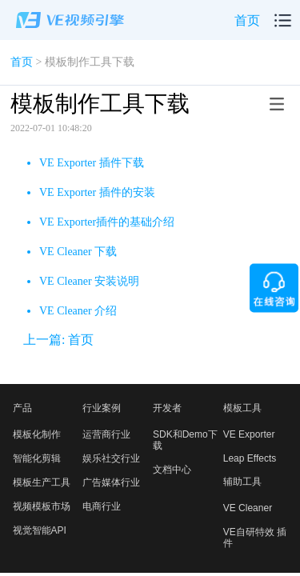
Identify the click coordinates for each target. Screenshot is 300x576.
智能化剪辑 (37, 458)
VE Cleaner (247, 508)
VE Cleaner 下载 (78, 252)
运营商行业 (106, 434)
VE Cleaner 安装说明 (89, 281)
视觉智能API (39, 530)
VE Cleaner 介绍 (78, 311)
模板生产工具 (41, 482)
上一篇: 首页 (58, 339)
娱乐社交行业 (111, 458)
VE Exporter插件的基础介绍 (106, 222)
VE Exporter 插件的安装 (97, 192)
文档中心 (172, 469)
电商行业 (101, 506)
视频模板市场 (41, 506)
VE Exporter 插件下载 (91, 163)
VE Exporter (249, 434)
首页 (247, 20)
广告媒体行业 (111, 482)
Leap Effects (250, 458)
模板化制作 (37, 434)
